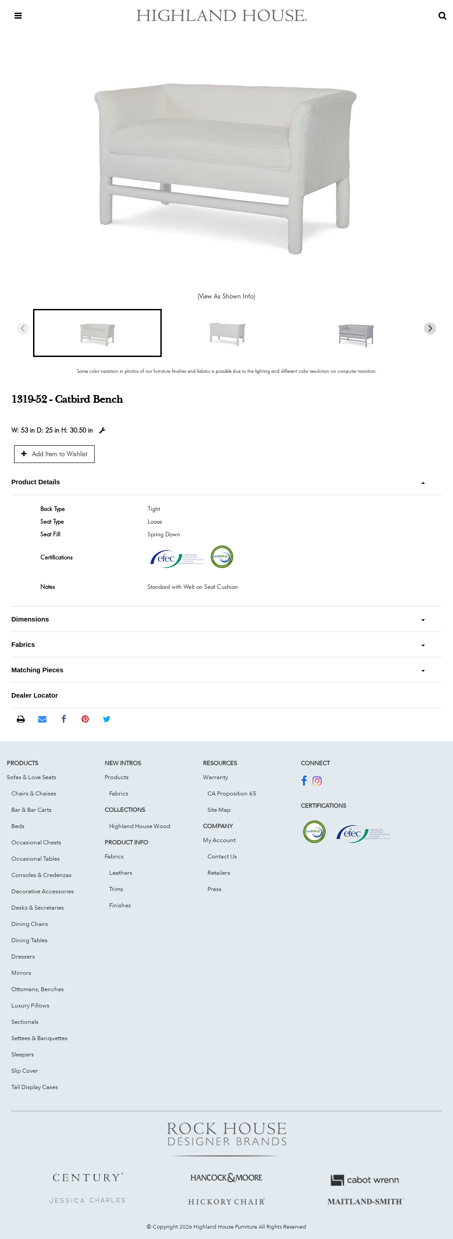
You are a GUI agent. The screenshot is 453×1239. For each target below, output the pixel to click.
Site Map (219, 809)
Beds (17, 825)
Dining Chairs (29, 923)
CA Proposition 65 (231, 793)
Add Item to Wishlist (54, 454)
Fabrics (118, 793)
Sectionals (25, 1021)
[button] (97, 333)
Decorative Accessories (42, 891)
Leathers (120, 872)
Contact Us (222, 856)
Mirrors (21, 972)
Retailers (218, 872)
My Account (219, 840)
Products (117, 777)
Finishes (120, 905)
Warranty (215, 777)
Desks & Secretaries (37, 907)
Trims (116, 888)
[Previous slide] (23, 329)
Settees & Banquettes (39, 1037)
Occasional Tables (35, 858)
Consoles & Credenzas (41, 874)
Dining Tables (29, 940)
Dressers (23, 956)
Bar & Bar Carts (31, 809)
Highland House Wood (139, 825)
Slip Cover (24, 1070)
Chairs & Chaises (33, 793)
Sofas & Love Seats (31, 777)
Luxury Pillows (30, 1005)
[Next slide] (430, 329)
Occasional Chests (36, 842)
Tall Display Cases (34, 1086)
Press (214, 888)
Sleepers (22, 1054)
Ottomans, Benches (37, 989)
